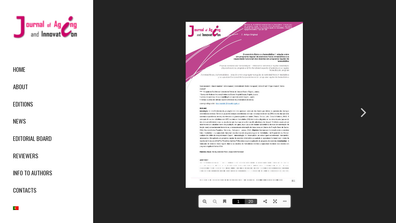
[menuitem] (46, 69)
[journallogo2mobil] (46, 27)
